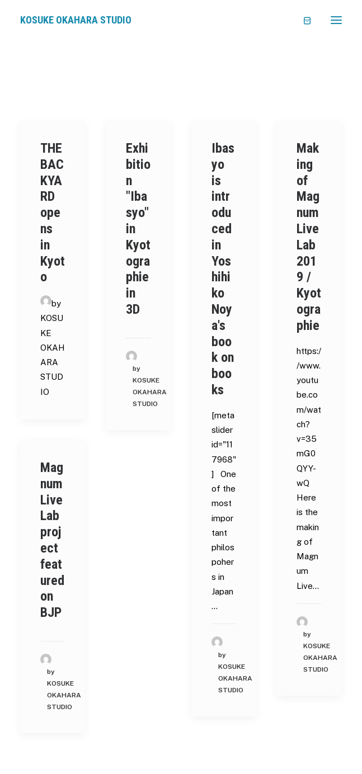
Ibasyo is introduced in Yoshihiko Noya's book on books (222, 269)
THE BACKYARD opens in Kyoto (52, 212)
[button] (336, 20)
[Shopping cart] (302, 20)
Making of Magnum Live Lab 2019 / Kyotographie (309, 236)
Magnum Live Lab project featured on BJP (52, 540)
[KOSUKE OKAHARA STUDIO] (75, 20)
